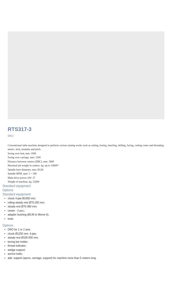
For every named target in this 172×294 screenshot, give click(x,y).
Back (11, 7)
